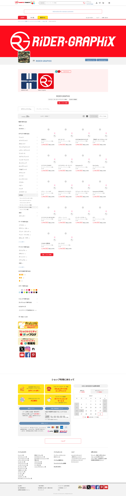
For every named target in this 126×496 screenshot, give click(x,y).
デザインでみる (102, 116)
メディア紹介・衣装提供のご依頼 (99, 458)
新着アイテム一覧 (38, 455)
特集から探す (24, 317)
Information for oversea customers (63, 11)
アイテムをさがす (22, 452)
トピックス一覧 (38, 462)
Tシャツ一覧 (21, 455)
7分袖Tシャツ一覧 (22, 470)
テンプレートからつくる (59, 455)
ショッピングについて (76, 455)
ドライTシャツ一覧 (22, 457)
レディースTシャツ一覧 (23, 460)
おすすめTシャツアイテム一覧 (25, 478)
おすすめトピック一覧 (39, 457)
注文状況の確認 (89, 4)
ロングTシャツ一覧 (22, 468)
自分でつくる (57, 457)
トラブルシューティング (77, 460)
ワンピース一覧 (21, 462)
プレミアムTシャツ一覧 (23, 458)
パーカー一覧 (21, 473)
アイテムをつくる (58, 452)
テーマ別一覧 (37, 465)
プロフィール (91, 60)
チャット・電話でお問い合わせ (98, 455)
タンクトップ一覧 (22, 466)
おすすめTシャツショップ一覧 (41, 458)
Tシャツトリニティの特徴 (60, 463)
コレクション (102, 60)
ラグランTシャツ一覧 (23, 463)
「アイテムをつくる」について (78, 458)
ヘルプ (97, 17)
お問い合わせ (105, 17)
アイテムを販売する (58, 460)
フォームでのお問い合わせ (97, 457)
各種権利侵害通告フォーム (97, 460)
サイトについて (75, 462)
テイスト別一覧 (38, 463)
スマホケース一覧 (22, 476)
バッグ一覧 (20, 475)
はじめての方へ (57, 466)
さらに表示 (21, 242)
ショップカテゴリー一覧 (40, 466)
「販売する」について (76, 457)
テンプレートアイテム (43, 109)
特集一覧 (36, 460)
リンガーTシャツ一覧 (23, 465)
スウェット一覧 (21, 471)
